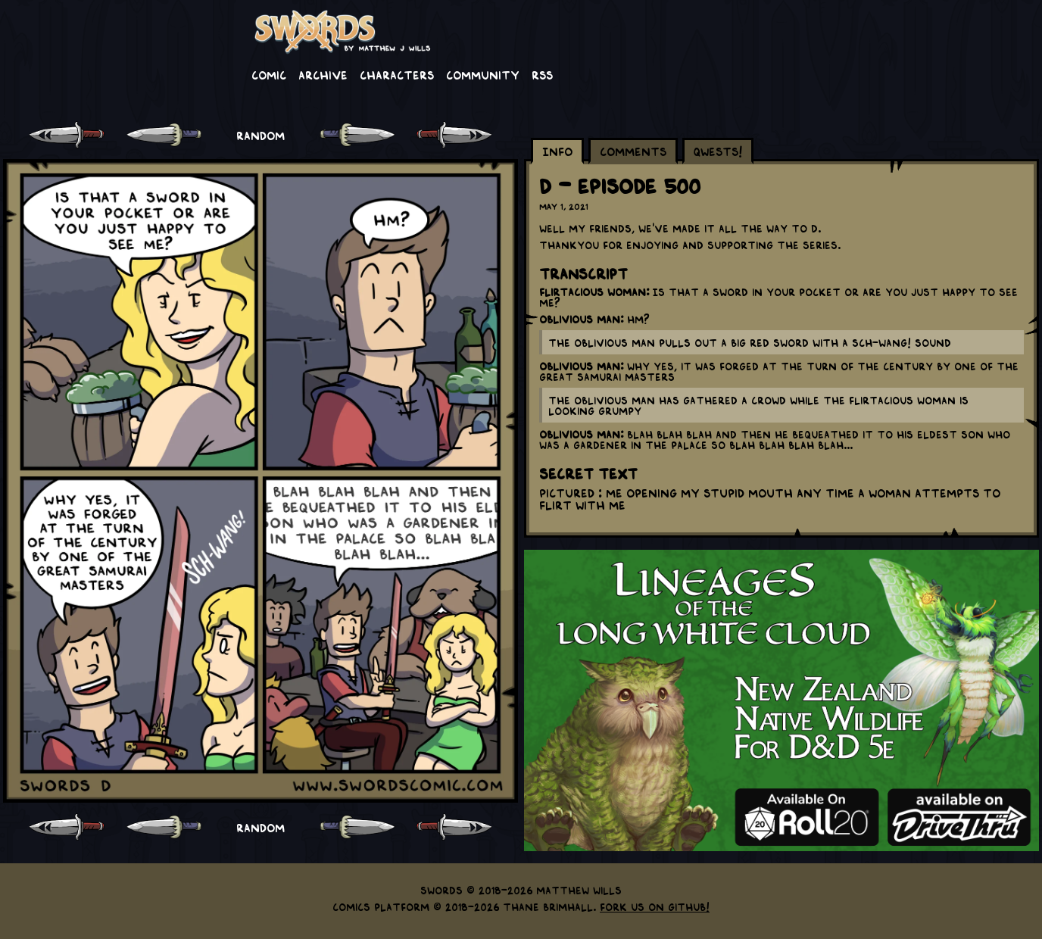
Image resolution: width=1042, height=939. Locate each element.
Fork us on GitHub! (655, 906)
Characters (397, 74)
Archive (323, 74)
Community (482, 74)
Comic (268, 74)
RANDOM (260, 135)
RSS (542, 74)
